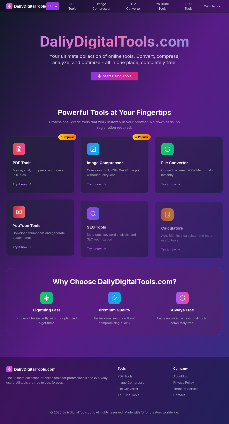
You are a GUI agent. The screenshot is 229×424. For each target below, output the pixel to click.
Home (52, 6)
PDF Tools (72, 6)
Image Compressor (102, 6)
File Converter (133, 6)
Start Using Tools (114, 78)
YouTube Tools (162, 6)
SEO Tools (189, 6)
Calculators (212, 6)
